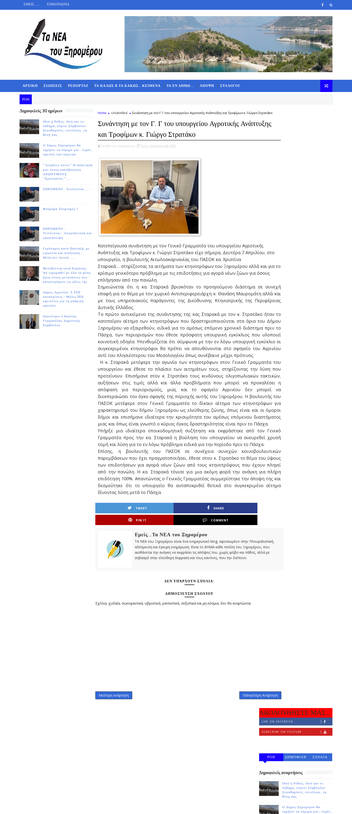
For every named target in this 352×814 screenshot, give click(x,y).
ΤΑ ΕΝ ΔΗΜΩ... (184, 86)
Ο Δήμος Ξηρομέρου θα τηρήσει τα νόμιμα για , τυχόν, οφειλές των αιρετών (71, 151)
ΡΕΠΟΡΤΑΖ (82, 86)
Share (159, 579)
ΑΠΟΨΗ (210, 86)
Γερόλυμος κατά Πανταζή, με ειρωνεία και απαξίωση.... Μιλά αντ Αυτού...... (69, 254)
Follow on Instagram (293, 146)
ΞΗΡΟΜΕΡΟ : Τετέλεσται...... (70, 190)
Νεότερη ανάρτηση (117, 761)
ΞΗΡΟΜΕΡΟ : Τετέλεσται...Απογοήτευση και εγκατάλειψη (71, 234)
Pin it (198, 579)
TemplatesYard (65, 806)
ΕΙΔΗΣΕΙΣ (56, 86)
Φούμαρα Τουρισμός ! (63, 210)
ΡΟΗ (268, 161)
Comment (237, 579)
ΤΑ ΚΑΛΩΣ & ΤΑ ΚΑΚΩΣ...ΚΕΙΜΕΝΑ (131, 86)
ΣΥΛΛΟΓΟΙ (233, 86)
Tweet (121, 579)
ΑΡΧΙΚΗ (33, 86)
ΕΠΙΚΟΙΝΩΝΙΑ (61, 4)
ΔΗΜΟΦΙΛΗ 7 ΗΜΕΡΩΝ (292, 162)
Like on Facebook (293, 125)
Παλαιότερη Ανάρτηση (230, 761)
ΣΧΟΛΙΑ (316, 161)
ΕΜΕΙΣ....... (35, 4)
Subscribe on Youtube (293, 135)
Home (105, 114)
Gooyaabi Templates (119, 806)
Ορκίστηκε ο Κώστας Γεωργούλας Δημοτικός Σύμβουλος (65, 321)
